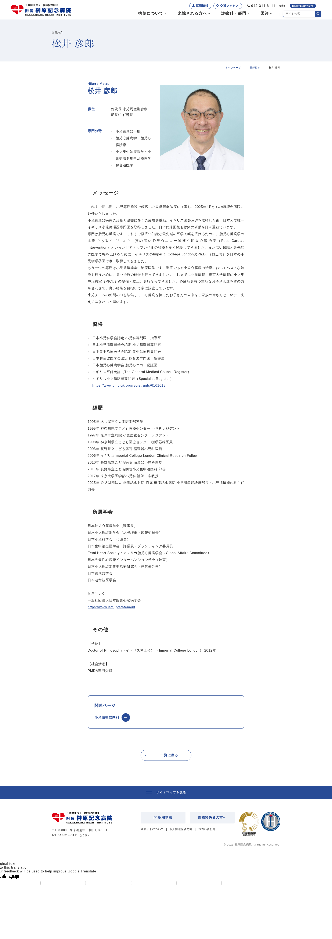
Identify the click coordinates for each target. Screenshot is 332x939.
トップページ (233, 67)
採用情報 (202, 6)
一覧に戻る (169, 755)
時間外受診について (303, 6)
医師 (264, 13)
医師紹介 (255, 67)
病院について (150, 13)
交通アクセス (229, 6)
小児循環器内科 (106, 717)
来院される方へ (192, 13)
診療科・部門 (233, 13)
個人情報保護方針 (180, 829)
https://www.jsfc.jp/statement (111, 607)
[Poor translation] (14, 877)
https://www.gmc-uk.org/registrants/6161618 (129, 385)
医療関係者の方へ (212, 817)
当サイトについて (152, 829)
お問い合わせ (207, 829)
